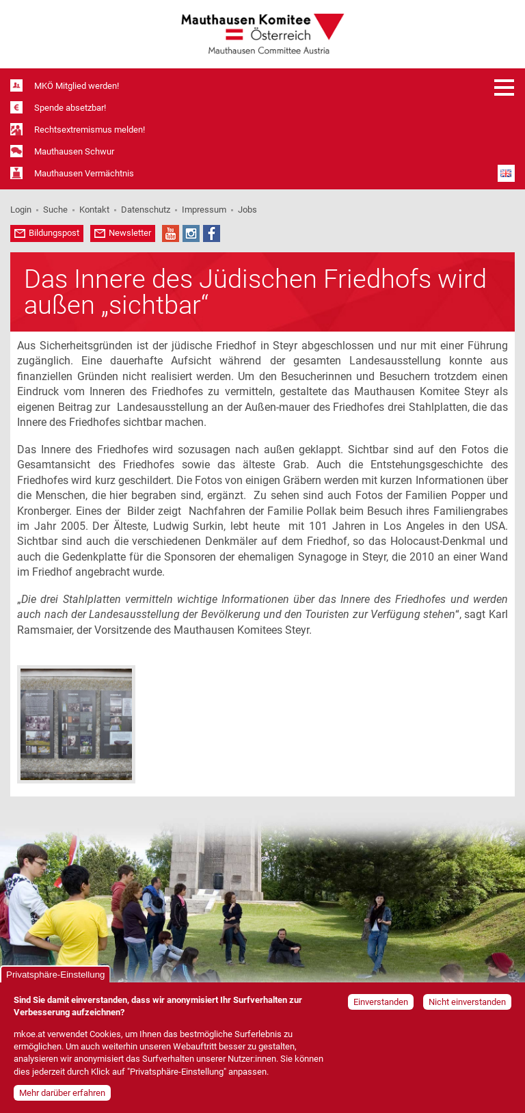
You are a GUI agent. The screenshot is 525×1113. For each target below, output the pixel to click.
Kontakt (94, 209)
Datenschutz (145, 209)
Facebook (211, 233)
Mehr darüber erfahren (62, 1093)
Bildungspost (54, 233)
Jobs (247, 209)
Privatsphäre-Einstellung (55, 974)
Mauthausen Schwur (74, 151)
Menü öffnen (504, 87)
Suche (55, 209)
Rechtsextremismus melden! (89, 129)
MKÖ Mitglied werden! (76, 86)
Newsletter (130, 233)
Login (20, 209)
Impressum (204, 209)
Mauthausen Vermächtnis (84, 173)
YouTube (170, 233)
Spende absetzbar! (70, 108)
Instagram (191, 233)
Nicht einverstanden (467, 1002)
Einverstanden (380, 1002)
